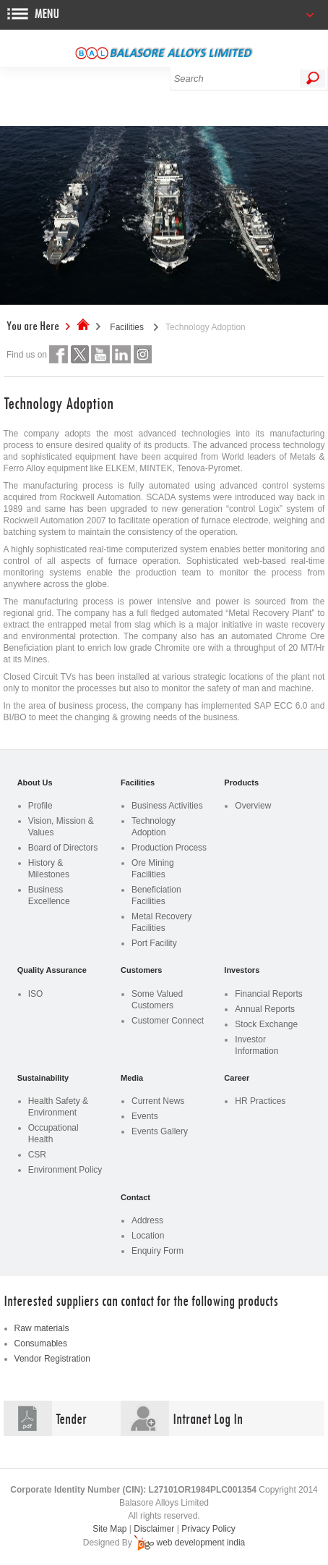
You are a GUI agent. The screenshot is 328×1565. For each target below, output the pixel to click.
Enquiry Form (157, 1251)
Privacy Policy (208, 1529)
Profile (40, 806)
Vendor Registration (52, 1359)
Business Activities (167, 806)
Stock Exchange (266, 1024)
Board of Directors (63, 848)
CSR (37, 1155)
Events (144, 1116)
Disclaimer (154, 1529)
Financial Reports (268, 994)
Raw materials (41, 1328)
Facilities (127, 327)
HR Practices (260, 1101)
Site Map (109, 1529)
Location (147, 1236)
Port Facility (154, 943)
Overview (253, 806)
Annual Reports (265, 1009)
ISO (35, 994)
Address (147, 1220)
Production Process (169, 848)
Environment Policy (65, 1170)
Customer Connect (167, 1021)
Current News (157, 1101)
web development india (200, 1542)
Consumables (40, 1343)
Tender (71, 1418)
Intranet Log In (208, 1418)
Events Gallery (159, 1131)
